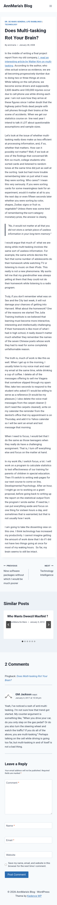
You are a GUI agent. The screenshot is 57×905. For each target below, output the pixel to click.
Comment (12, 782)
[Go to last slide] (8, 624)
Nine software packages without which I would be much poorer (15, 574)
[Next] (48, 624)
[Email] (28, 840)
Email (10, 840)
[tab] (22, 641)
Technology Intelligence (42, 570)
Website (10, 854)
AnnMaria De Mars (18, 622)
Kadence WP (34, 895)
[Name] (28, 825)
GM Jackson (23, 694)
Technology (11, 25)
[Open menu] (50, 6)
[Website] (28, 855)
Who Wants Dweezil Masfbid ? (27, 616)
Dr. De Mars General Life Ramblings (23, 22)
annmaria (12, 45)
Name (10, 825)
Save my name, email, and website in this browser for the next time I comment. (29, 864)
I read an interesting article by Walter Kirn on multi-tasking (28, 61)
